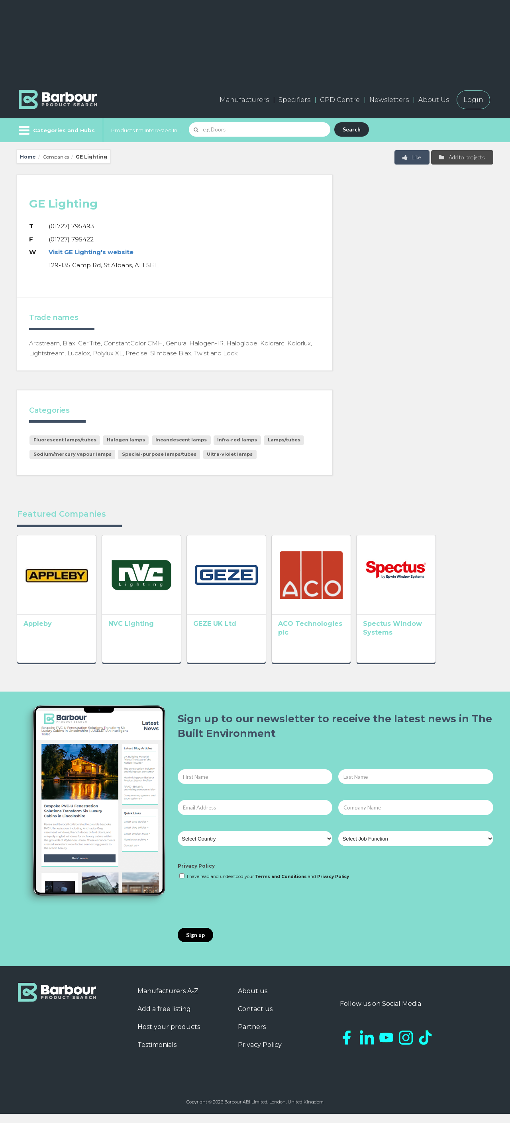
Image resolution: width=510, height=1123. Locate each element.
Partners (252, 1036)
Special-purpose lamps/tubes (159, 454)
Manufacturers (244, 100)
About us (252, 1000)
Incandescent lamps (181, 440)
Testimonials (157, 1054)
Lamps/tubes (284, 440)
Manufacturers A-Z (167, 1000)
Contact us (255, 1018)
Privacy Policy (196, 875)
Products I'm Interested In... (146, 130)
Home (28, 157)
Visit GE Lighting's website (91, 252)
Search (352, 129)
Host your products (168, 1036)
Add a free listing (164, 1018)
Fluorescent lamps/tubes (64, 440)
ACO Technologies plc (351, 635)
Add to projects (461, 157)
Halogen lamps (126, 440)
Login (473, 100)
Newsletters (389, 100)
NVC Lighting (142, 635)
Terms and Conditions (281, 885)
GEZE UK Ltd (237, 635)
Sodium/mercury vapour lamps (72, 454)
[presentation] (238, 913)
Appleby (38, 635)
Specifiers (294, 100)
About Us (433, 100)
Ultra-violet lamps (230, 454)
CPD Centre (340, 100)
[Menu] (56, 130)
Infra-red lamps (237, 440)
